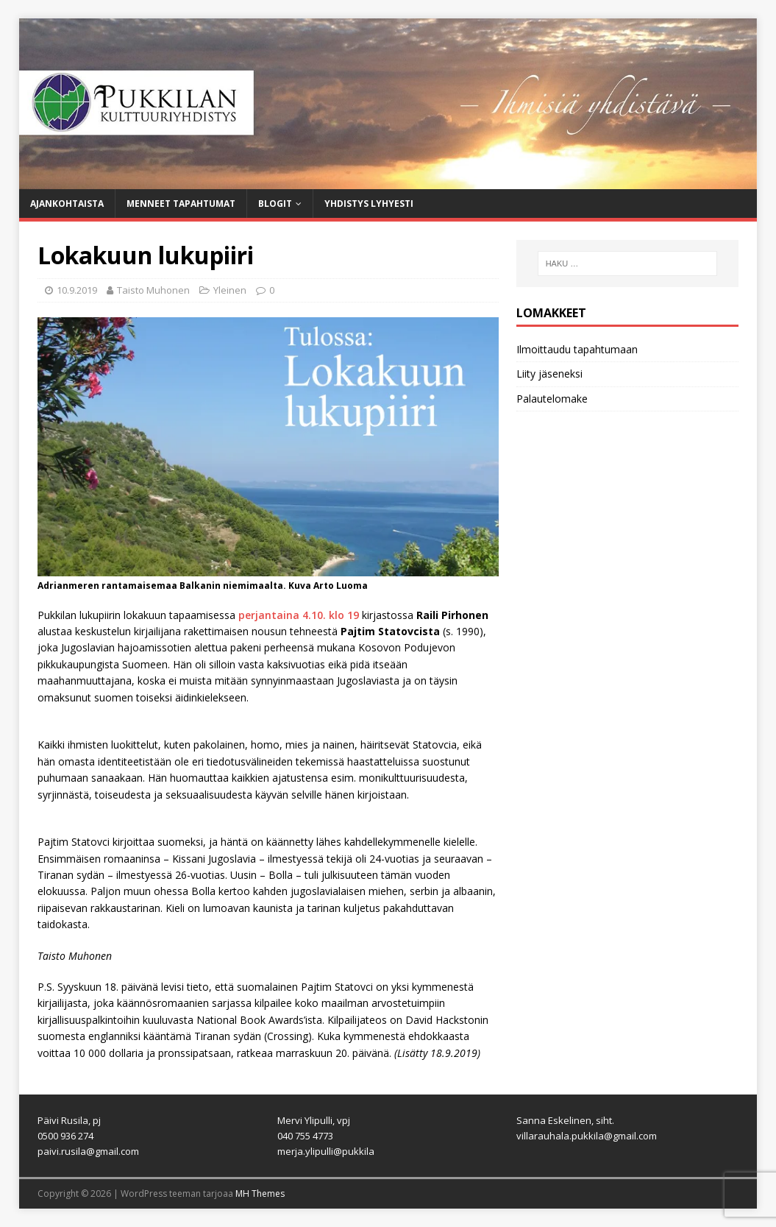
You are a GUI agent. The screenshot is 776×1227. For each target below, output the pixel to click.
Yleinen (229, 290)
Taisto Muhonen (153, 290)
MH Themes (260, 1193)
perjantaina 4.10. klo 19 (300, 615)
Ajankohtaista (67, 203)
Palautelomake (552, 399)
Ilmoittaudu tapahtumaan (577, 349)
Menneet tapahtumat (181, 203)
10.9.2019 (77, 290)
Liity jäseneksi (549, 374)
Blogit (275, 203)
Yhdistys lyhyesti (368, 203)
